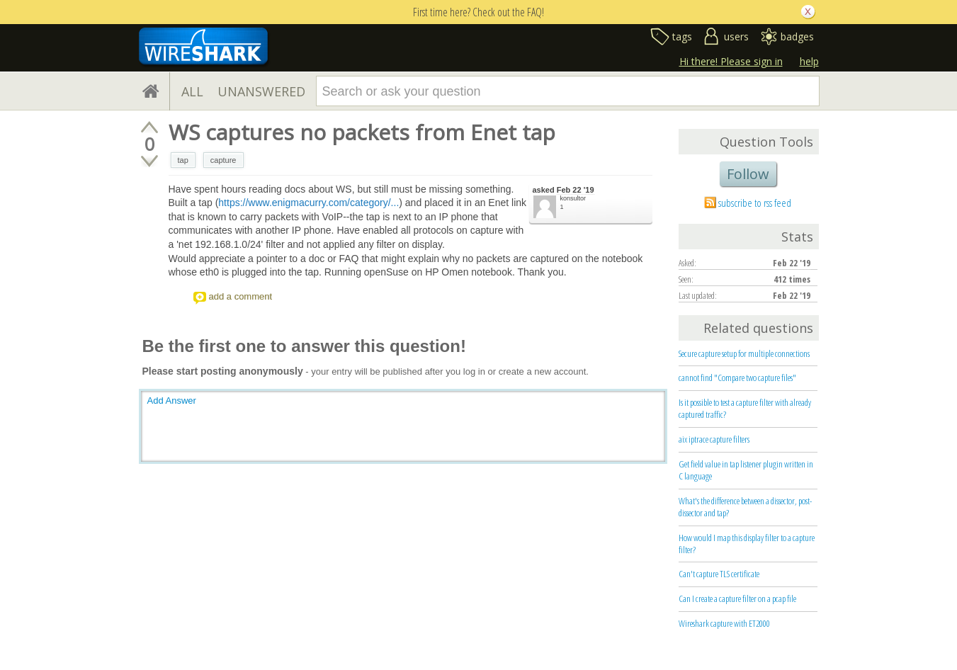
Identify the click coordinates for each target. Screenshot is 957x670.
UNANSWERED (261, 91)
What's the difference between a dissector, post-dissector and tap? (745, 506)
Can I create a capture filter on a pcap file (737, 598)
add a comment (241, 296)
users (736, 36)
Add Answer (171, 400)
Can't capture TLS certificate (719, 573)
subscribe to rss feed (754, 202)
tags (682, 36)
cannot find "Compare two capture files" (737, 377)
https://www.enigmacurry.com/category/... (308, 202)
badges (797, 36)
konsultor (573, 198)
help (809, 61)
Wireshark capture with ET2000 (724, 623)
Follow (748, 173)
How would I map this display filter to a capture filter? (747, 543)
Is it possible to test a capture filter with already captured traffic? (745, 408)
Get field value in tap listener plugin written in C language (746, 470)
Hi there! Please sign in (731, 61)
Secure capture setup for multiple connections (744, 353)
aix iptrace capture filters (714, 439)
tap (183, 160)
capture (223, 160)
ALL (192, 91)
